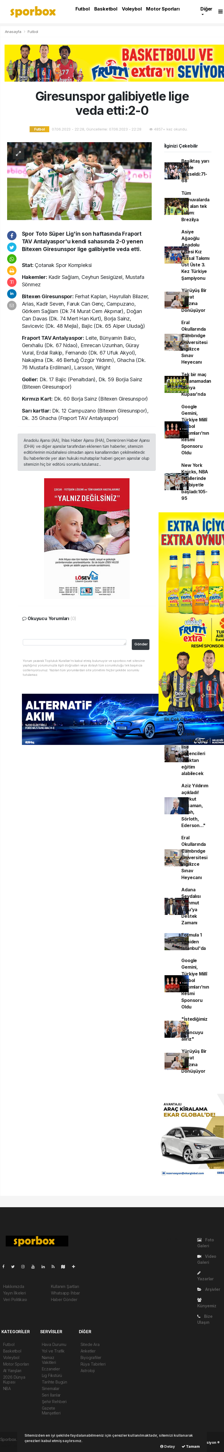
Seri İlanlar (51, 1395)
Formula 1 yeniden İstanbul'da (193, 941)
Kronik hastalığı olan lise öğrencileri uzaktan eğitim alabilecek (195, 753)
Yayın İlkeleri (14, 1293)
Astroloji (88, 1370)
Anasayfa (13, 31)
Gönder (141, 644)
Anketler (88, 1351)
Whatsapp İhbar (65, 1293)
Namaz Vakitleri (49, 1360)
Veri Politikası (15, 1299)
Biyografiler (91, 1357)
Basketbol (105, 9)
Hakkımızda (13, 1286)
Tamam (191, 1446)
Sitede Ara (90, 1344)
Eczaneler (51, 1368)
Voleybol (131, 9)
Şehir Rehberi (54, 1401)
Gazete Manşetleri (51, 1410)
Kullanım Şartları (65, 1286)
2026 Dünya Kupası (14, 1379)
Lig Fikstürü (52, 1375)
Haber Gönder (64, 1299)
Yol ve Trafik (53, 1351)
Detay (167, 1446)
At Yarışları (12, 1370)
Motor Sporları (162, 9)
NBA (7, 1388)
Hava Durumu (54, 1344)
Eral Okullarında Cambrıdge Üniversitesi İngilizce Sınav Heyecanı (194, 342)
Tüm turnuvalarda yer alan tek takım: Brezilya (195, 206)
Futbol (82, 9)
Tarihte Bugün (54, 1381)
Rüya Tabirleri (93, 1364)
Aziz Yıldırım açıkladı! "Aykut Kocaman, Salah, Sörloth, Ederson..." (194, 805)
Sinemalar (50, 1388)
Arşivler (208, 1289)
